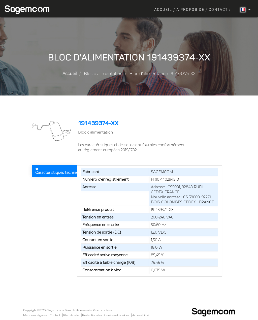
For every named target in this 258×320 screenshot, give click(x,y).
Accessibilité (140, 315)
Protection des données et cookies (105, 315)
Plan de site (71, 315)
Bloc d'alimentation (103, 73)
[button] (52, 131)
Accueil (163, 10)
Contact (218, 10)
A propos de (190, 10)
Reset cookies (102, 310)
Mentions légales (35, 315)
